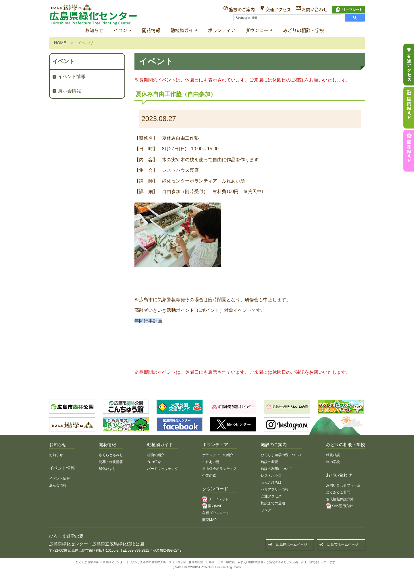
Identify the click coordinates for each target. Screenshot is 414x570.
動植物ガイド (184, 31)
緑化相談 (333, 455)
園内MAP (215, 506)
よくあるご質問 (338, 492)
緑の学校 (333, 462)
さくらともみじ (111, 455)
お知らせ (94, 31)
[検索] (286, 18)
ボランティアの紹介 (217, 455)
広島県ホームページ (291, 544)
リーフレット (218, 499)
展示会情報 (69, 90)
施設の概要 (269, 462)
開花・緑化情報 (111, 462)
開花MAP (209, 520)
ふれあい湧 (210, 462)
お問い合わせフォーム (343, 485)
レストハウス (271, 476)
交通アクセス (278, 9)
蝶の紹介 (154, 462)
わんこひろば (271, 482)
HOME (60, 42)
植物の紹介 (155, 455)
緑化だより (107, 469)
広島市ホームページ (342, 544)
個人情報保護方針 (340, 499)
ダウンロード (259, 31)
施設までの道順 (273, 503)
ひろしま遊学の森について (281, 455)
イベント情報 (72, 76)
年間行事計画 (148, 320)
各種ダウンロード (216, 513)
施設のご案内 (242, 9)
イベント (122, 31)
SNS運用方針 (342, 506)
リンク (266, 510)
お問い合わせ (315, 9)
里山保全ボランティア (219, 469)
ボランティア (221, 31)
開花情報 (151, 31)
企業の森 (209, 476)
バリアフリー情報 (274, 489)
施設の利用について (276, 469)
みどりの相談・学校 (303, 31)
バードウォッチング (162, 469)
